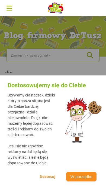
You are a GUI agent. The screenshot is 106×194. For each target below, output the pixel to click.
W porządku (81, 176)
